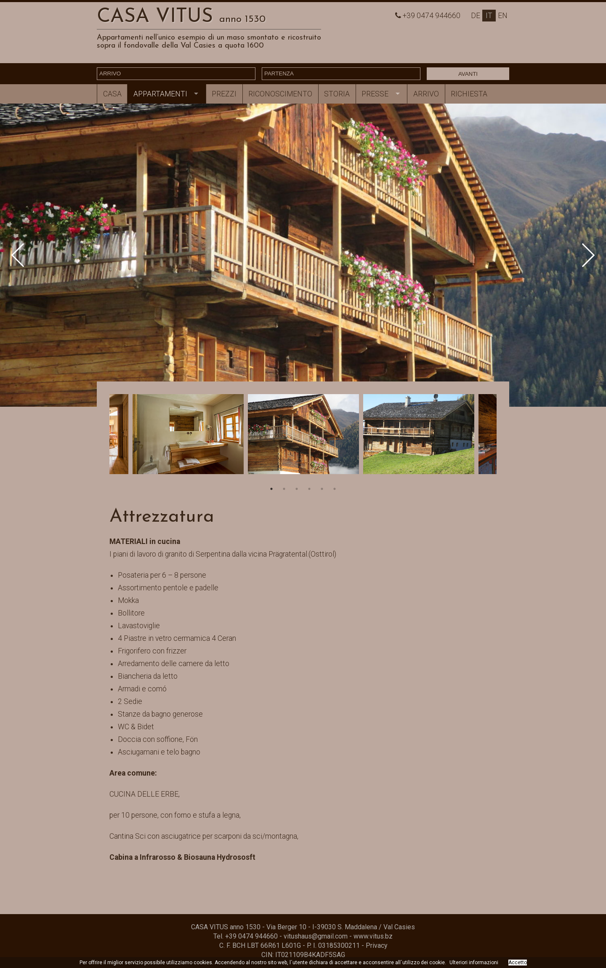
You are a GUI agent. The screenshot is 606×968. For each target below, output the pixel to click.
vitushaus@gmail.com (316, 936)
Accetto (517, 962)
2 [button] (284, 489)
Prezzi (224, 94)
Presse (374, 94)
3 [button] (296, 489)
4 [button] (309, 489)
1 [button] (271, 489)
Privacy (376, 945)
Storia (337, 94)
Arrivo (426, 94)
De (475, 15)
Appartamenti (160, 94)
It (489, 15)
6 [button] (334, 489)
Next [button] (583, 255)
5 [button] (322, 489)
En (503, 15)
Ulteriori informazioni (473, 962)
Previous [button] (23, 255)
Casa (112, 94)
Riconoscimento (280, 94)
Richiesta (469, 94)
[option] (303, 255)
